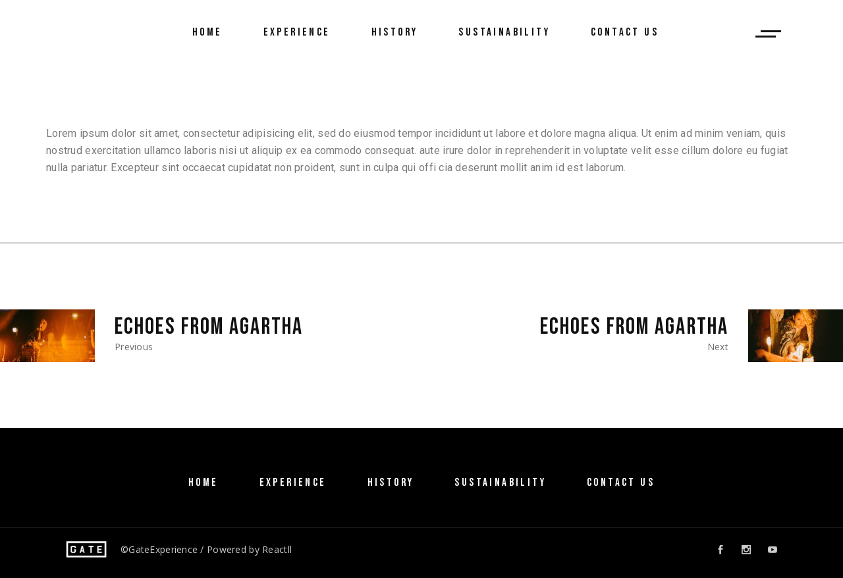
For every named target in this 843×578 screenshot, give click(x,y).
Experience (293, 482)
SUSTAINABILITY (500, 482)
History (390, 482)
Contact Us (621, 482)
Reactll (277, 549)
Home (203, 482)
